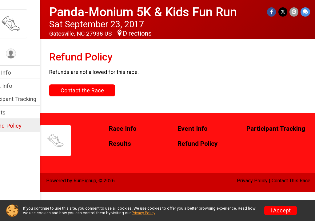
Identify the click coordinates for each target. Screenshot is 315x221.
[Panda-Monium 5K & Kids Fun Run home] (29, 23)
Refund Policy (22, 125)
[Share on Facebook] (272, 12)
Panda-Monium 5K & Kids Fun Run (161, 12)
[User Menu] (29, 54)
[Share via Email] (294, 12)
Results (14, 112)
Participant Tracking (30, 99)
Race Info (17, 72)
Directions (155, 33)
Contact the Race (100, 90)
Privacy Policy (252, 181)
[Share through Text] (305, 12)
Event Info (18, 86)
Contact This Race (291, 181)
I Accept (280, 210)
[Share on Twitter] (283, 12)
